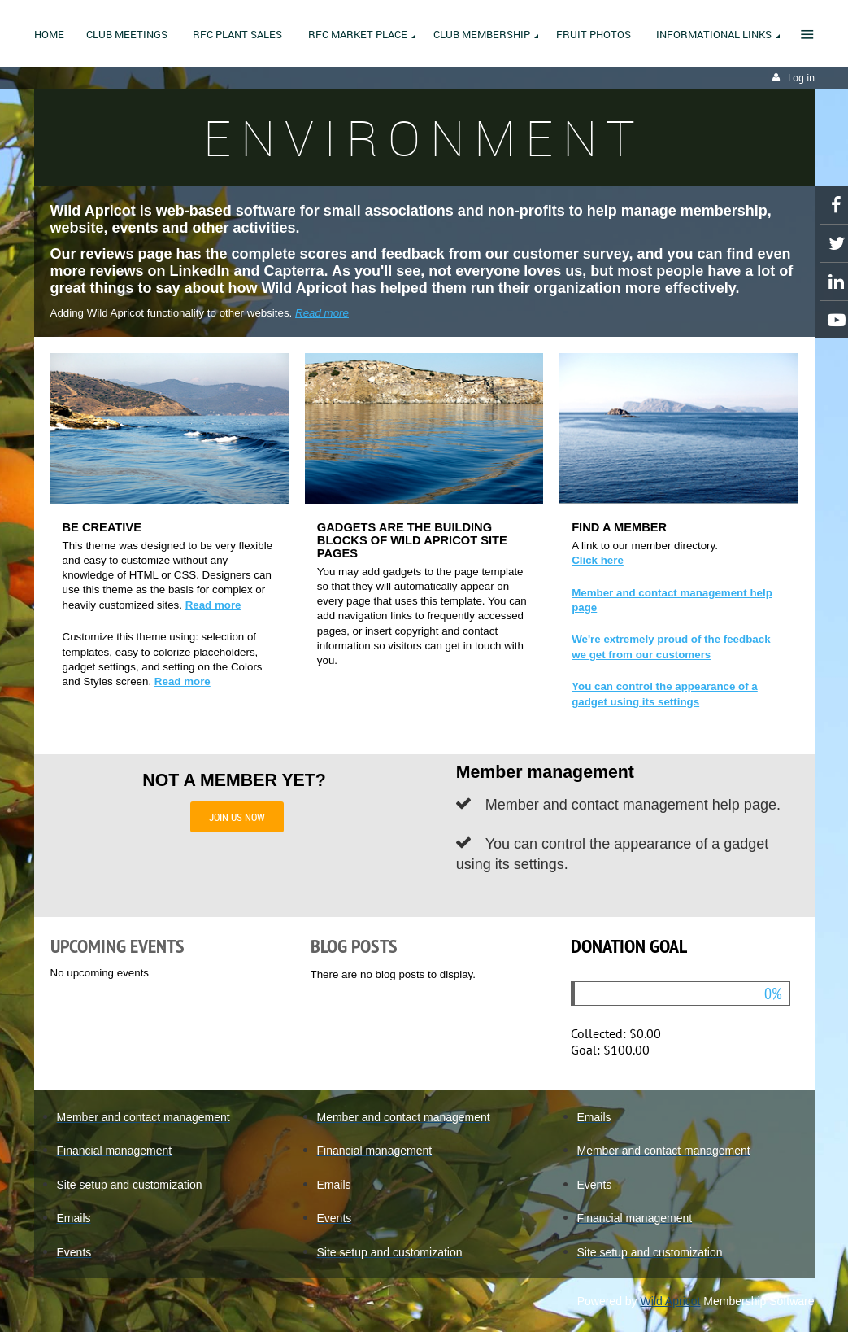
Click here (598, 560)
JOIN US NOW (237, 817)
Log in (801, 78)
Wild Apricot (671, 1301)
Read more (322, 313)
